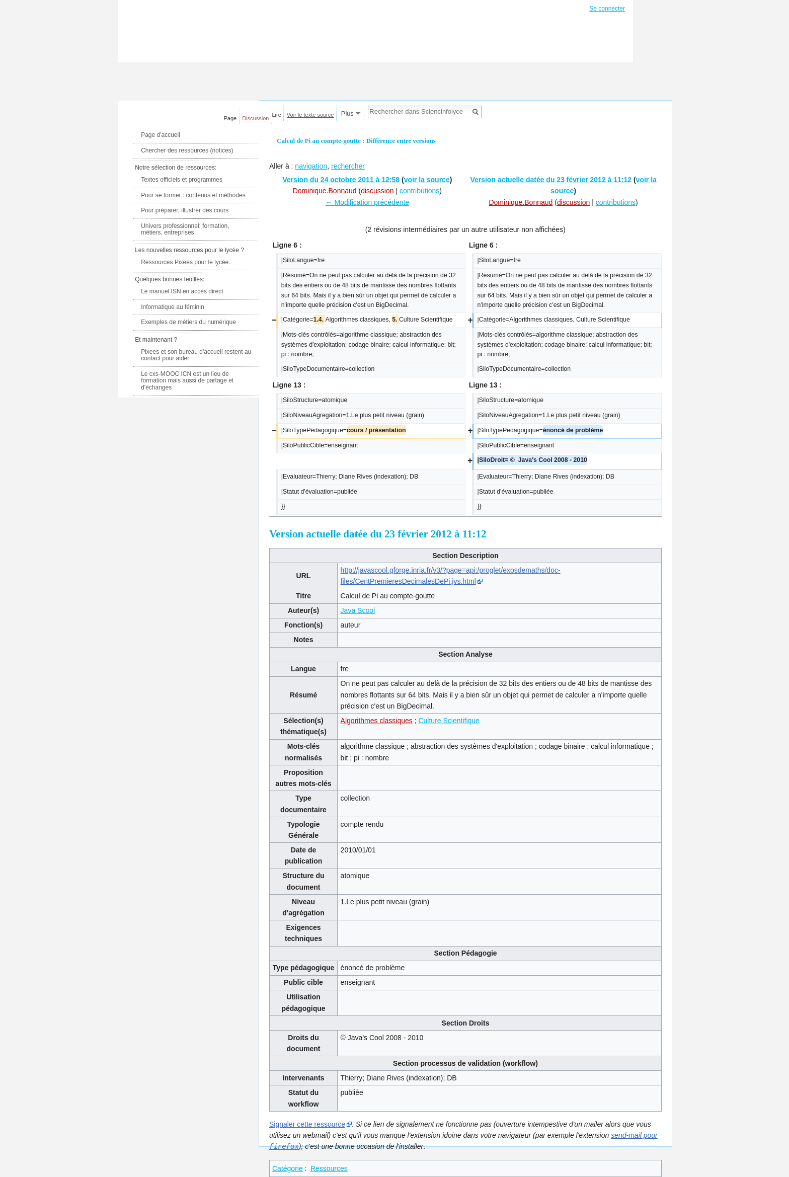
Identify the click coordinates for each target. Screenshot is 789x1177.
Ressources (329, 1168)
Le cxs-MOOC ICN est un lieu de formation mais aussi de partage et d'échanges (187, 380)
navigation (311, 166)
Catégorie (287, 1168)
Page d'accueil (160, 134)
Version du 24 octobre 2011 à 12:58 (341, 180)
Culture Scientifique (448, 721)
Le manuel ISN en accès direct (182, 291)
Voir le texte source (310, 115)
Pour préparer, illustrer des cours (184, 210)
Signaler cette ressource (307, 1124)
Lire (276, 115)
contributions (419, 191)
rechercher (348, 166)
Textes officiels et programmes (181, 179)
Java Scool (358, 610)
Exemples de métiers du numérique (188, 322)
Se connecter (607, 8)
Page (230, 118)
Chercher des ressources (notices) (187, 150)
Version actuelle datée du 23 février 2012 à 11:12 (551, 180)
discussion (377, 191)
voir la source (427, 180)
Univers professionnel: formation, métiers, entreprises (185, 229)
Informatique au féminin (172, 306)
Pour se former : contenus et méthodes (193, 195)
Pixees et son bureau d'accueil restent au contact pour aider (196, 355)
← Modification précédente (368, 202)
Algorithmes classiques (377, 721)
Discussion (255, 118)
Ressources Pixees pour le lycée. (185, 262)
